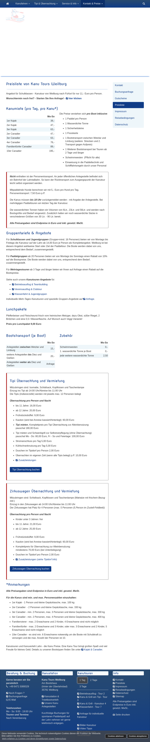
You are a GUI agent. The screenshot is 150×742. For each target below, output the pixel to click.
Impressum (121, 111)
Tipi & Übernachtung (46, 3)
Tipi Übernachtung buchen (26, 469)
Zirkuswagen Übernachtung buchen (30, 569)
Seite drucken (121, 714)
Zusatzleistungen (27, 460)
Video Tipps (86, 728)
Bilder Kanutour (88, 725)
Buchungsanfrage (124, 92)
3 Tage (83, 686)
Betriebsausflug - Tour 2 (92, 693)
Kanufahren (23, 3)
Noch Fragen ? (16, 693)
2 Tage (93, 680)
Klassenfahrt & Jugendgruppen (31, 294)
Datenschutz (121, 124)
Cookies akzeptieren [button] (138, 736)
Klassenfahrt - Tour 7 (91, 707)
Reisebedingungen (124, 118)
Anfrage (90, 299)
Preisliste (120, 105)
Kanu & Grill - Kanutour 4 (93, 703)
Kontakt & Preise (93, 3)
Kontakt (119, 85)
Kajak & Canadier (93, 649)
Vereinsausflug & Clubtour (28, 289)
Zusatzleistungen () (37, 559)
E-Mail (12, 700)
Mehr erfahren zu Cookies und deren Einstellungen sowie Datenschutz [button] (34, 738)
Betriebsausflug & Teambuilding (31, 284)
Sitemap (119, 696)
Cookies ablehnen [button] (116, 736)
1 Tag (82, 680)
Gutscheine (121, 98)
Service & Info (70, 3)
